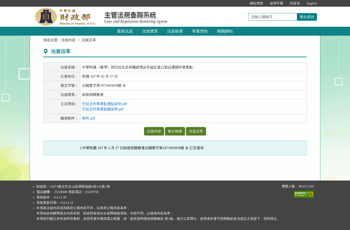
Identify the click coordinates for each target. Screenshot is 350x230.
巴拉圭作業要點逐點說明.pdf (104, 104)
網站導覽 (256, 3)
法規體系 (150, 31)
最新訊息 (125, 31)
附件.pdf (88, 118)
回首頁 (295, 3)
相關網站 (225, 31)
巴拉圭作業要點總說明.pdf (102, 109)
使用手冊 (276, 3)
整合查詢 (307, 17)
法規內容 (68, 40)
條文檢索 (175, 131)
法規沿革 (196, 131)
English (312, 3)
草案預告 (200, 31)
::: (241, 3)
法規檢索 (175, 31)
